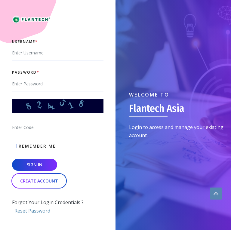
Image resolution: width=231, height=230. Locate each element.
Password (25, 72)
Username (25, 42)
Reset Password (32, 210)
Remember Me (37, 146)
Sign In (34, 164)
